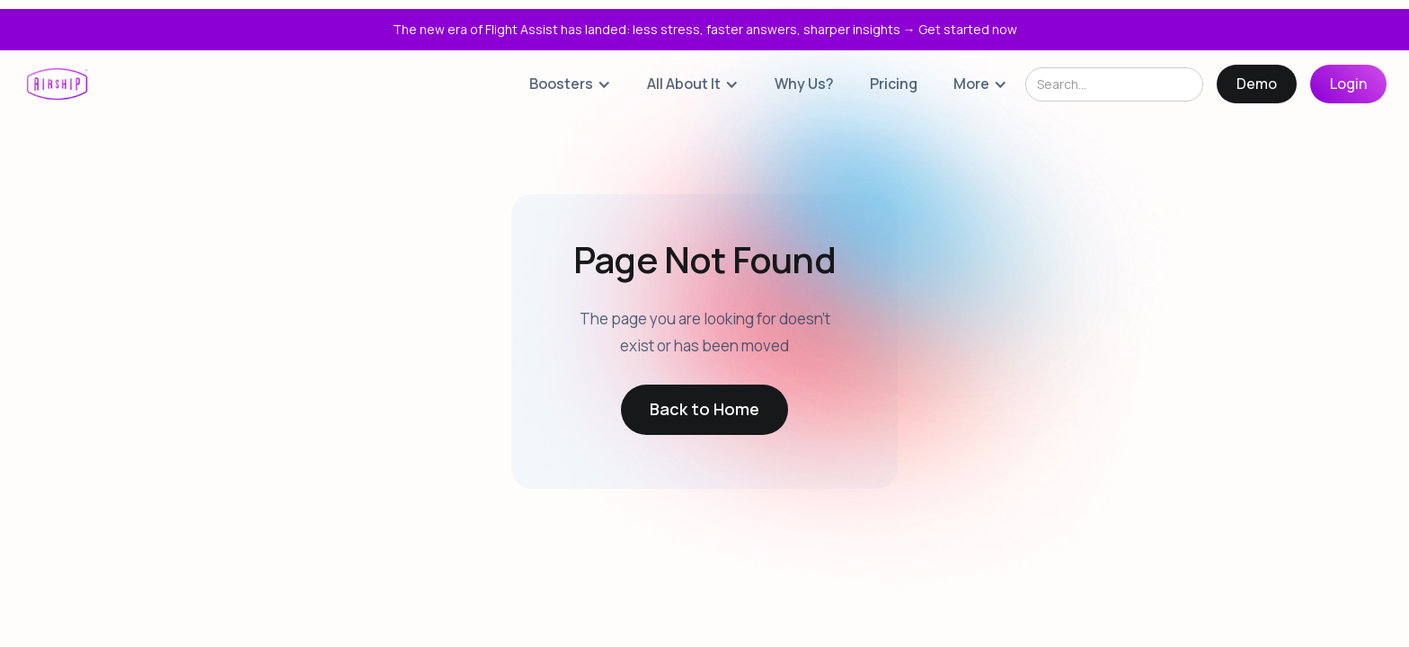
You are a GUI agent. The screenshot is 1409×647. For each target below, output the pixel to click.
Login (1348, 83)
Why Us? (804, 83)
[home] (57, 84)
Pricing (893, 83)
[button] (570, 84)
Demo (1256, 83)
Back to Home (704, 409)
